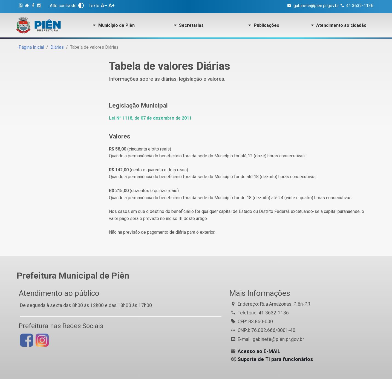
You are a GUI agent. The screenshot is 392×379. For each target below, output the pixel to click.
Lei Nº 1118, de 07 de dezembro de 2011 (150, 118)
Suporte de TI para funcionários (275, 359)
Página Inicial (31, 47)
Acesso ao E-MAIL (259, 351)
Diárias (57, 47)
